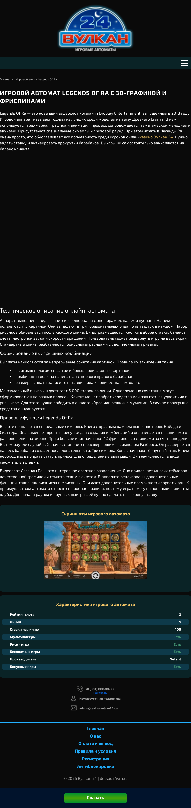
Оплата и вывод (95, 743)
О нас (95, 736)
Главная (95, 728)
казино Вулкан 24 (156, 136)
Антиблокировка (95, 766)
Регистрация (95, 758)
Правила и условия (95, 751)
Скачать (95, 797)
